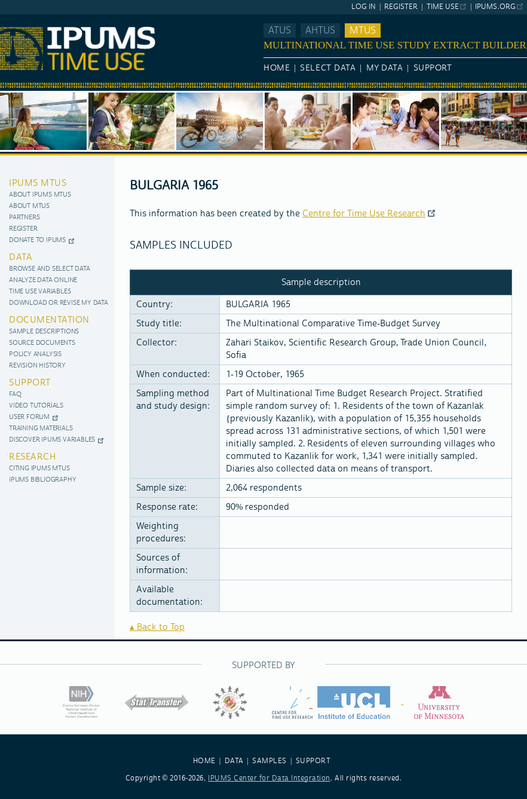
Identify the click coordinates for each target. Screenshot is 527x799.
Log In (363, 6)
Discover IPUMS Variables (52, 440)
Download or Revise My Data (58, 303)
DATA (234, 761)
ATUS (279, 30)
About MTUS (29, 206)
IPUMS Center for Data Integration (269, 778)
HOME (204, 761)
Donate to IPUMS (37, 240)
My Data (384, 68)
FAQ (15, 395)
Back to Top (161, 627)
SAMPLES (269, 761)
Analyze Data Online (43, 280)
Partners (24, 218)
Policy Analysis (35, 355)
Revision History (37, 366)
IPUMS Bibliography (42, 480)
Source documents (42, 343)
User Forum (29, 417)
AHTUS (320, 30)
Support (432, 68)
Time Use (443, 6)
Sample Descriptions (44, 332)
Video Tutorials (36, 406)
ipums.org (495, 6)
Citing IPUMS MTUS (39, 469)
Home (277, 68)
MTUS (363, 30)
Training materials (40, 429)
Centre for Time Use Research (363, 213)
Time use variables (40, 292)
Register (401, 6)
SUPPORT (313, 761)
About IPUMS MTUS (40, 195)
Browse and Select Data (49, 269)
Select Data (328, 68)
